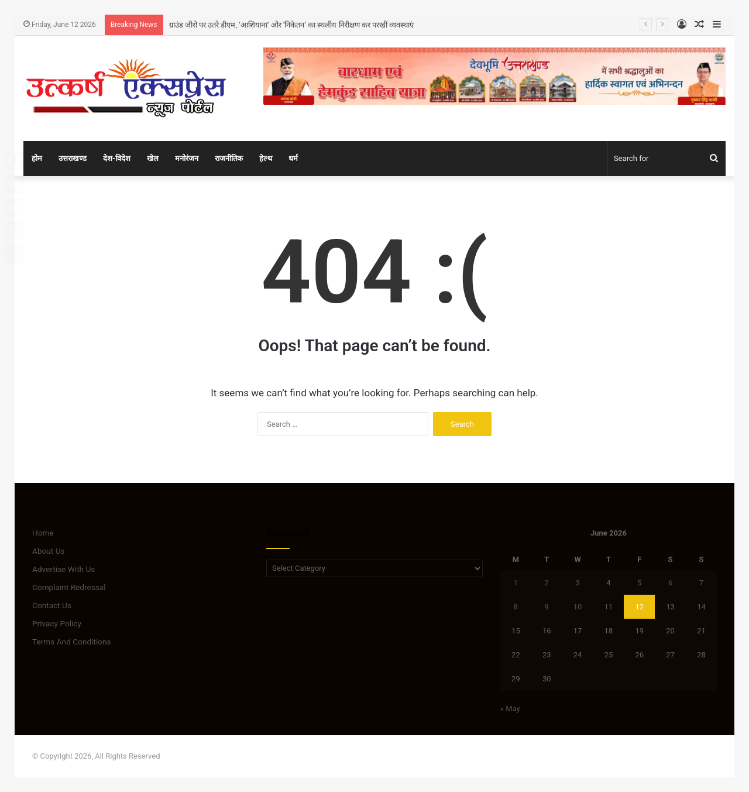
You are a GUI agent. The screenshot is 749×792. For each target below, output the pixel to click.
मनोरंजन (186, 158)
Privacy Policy (56, 623)
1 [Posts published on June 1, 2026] (516, 582)
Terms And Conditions (71, 641)
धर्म (293, 158)
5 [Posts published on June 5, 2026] (639, 582)
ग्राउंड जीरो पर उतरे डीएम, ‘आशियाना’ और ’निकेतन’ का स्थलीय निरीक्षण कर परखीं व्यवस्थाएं (291, 24)
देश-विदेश (116, 158)
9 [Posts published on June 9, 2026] (547, 606)
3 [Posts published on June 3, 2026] (577, 582)
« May (510, 708)
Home (43, 532)
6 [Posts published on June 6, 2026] (670, 582)
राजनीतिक (229, 158)
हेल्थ (265, 158)
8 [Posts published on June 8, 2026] (516, 606)
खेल (153, 158)
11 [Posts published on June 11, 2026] (608, 606)
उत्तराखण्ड (73, 158)
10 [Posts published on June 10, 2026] (577, 606)
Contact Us (51, 605)
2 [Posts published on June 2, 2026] (547, 582)
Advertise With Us (63, 569)
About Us (48, 551)
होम (37, 158)
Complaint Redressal (69, 587)
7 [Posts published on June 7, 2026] (701, 582)
